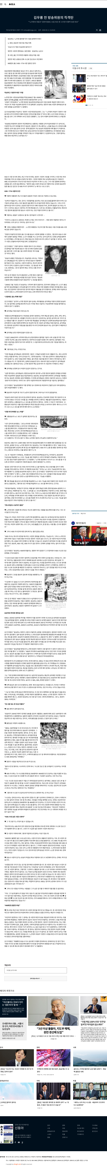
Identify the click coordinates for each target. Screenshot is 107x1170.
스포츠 (49, 1134)
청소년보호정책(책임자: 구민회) (61, 1157)
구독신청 (94, 1128)
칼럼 (48, 1137)
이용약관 (38, 1157)
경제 (63, 1125)
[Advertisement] (16, 156)
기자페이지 (80, 1134)
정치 (48, 1125)
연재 (78, 1125)
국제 (63, 1128)
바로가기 (99, 523)
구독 (91, 68)
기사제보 (94, 1125)
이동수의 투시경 (79, 68)
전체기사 (65, 1137)
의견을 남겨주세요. (12, 970)
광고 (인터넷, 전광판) (18, 1157)
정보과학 (65, 1131)
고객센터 (32, 1157)
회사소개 (8, 1157)
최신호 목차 (80, 1128)
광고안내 (94, 1131)
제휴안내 (26, 1157)
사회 (48, 1128)
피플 (63, 1134)
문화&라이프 (51, 1131)
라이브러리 (80, 1131)
